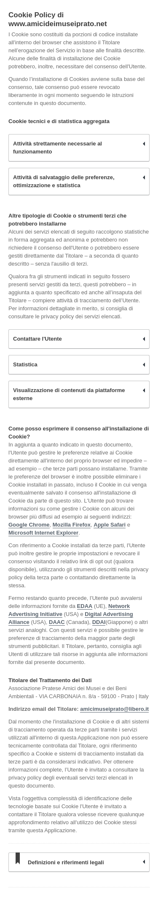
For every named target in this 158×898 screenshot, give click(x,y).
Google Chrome (29, 525)
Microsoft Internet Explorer (43, 533)
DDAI (99, 622)
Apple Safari (110, 525)
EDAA (85, 606)
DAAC (57, 622)
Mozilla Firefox (72, 525)
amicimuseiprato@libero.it (114, 709)
